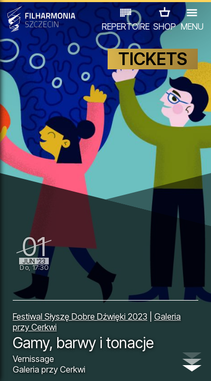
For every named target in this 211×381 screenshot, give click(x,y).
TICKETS (152, 59)
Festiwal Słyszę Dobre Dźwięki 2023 (80, 316)
